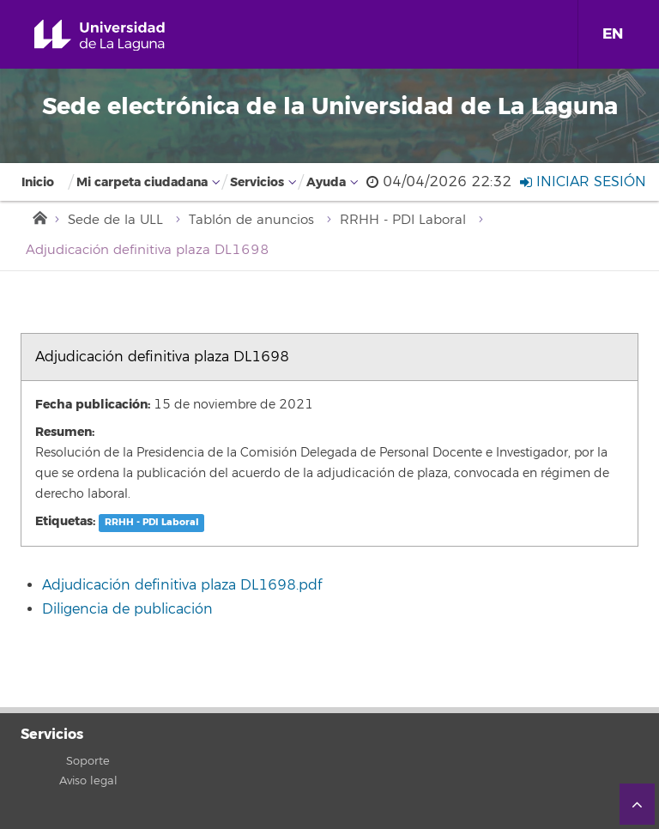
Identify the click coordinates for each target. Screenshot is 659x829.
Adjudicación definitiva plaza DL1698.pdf (182, 585)
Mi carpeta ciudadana (142, 182)
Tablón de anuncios (251, 220)
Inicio (37, 182)
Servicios (257, 182)
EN (612, 34)
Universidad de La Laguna (119, 35)
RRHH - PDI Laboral (403, 220)
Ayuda (326, 182)
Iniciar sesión (583, 182)
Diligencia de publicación (127, 609)
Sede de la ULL (115, 220)
